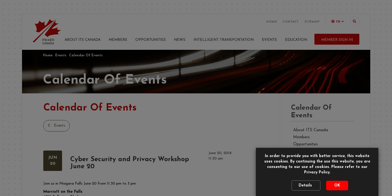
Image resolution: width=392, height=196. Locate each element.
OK (337, 185)
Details (306, 185)
